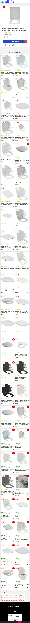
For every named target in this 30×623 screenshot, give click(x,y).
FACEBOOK (11, 606)
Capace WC (21, 599)
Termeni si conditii (7, 610)
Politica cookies (13, 622)
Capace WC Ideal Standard (7, 595)
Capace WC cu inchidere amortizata (9, 599)
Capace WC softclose (19, 595)
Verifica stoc (19, 41)
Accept (19, 622)
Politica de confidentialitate (17, 610)
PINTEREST (18, 606)
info (13, 75)
